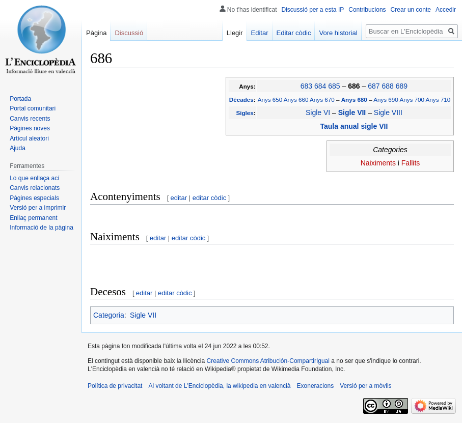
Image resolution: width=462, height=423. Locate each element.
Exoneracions (315, 385)
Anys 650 (270, 99)
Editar (259, 33)
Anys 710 (438, 99)
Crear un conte (411, 9)
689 (401, 86)
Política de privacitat (115, 385)
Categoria (108, 315)
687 (373, 86)
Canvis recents (30, 118)
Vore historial (338, 33)
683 (306, 86)
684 (320, 86)
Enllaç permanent (33, 217)
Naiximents (378, 163)
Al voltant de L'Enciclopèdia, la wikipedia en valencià (219, 385)
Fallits (410, 163)
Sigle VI (318, 112)
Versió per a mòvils (365, 385)
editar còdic (209, 198)
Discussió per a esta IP (313, 9)
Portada (20, 98)
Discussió (129, 33)
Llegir (235, 33)
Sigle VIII (388, 112)
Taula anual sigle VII (354, 126)
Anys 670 (322, 99)
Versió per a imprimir (38, 207)
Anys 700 (411, 99)
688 (387, 86)
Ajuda (17, 148)
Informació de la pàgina (41, 227)
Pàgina (96, 33)
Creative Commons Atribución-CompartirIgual (267, 360)
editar (179, 198)
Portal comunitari (33, 108)
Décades (241, 99)
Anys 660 (296, 99)
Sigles (244, 112)
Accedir (446, 9)
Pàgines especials (34, 198)
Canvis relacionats (35, 187)
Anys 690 (385, 99)
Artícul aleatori (29, 138)
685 (334, 86)
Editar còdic (294, 33)
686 (355, 86)
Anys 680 (355, 99)
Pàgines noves (30, 128)
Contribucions (367, 9)
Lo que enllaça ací (34, 178)
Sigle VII (353, 112)
